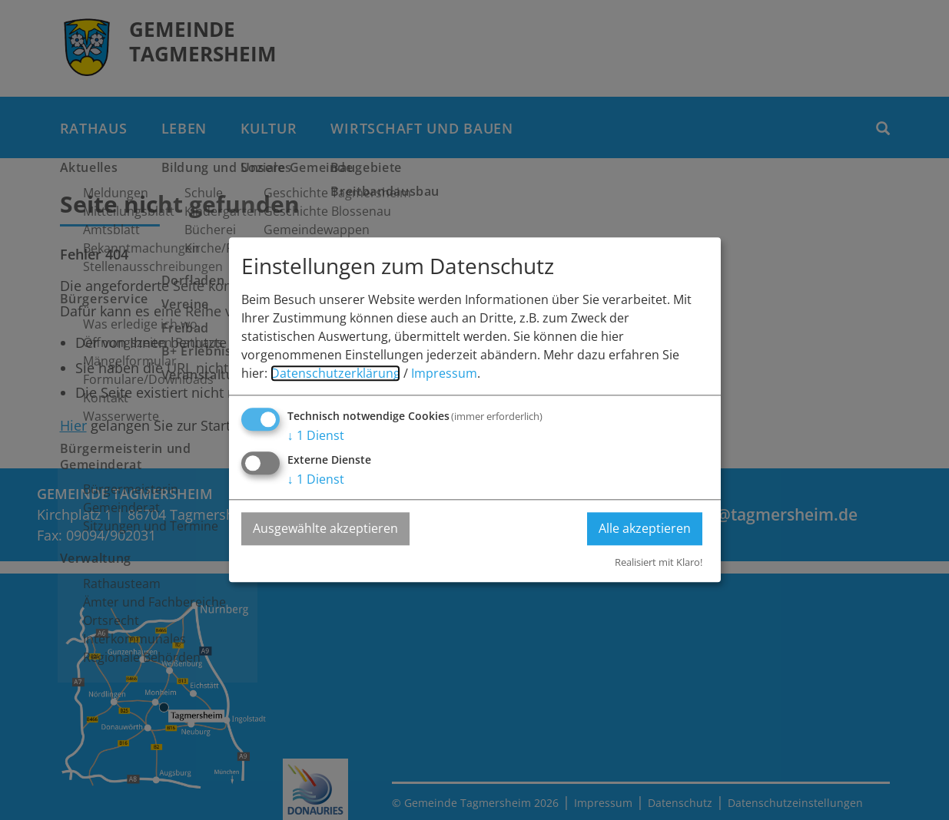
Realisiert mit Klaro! (658, 562)
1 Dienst (315, 436)
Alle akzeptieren (645, 529)
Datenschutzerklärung (335, 373)
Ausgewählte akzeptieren (325, 529)
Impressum (444, 373)
